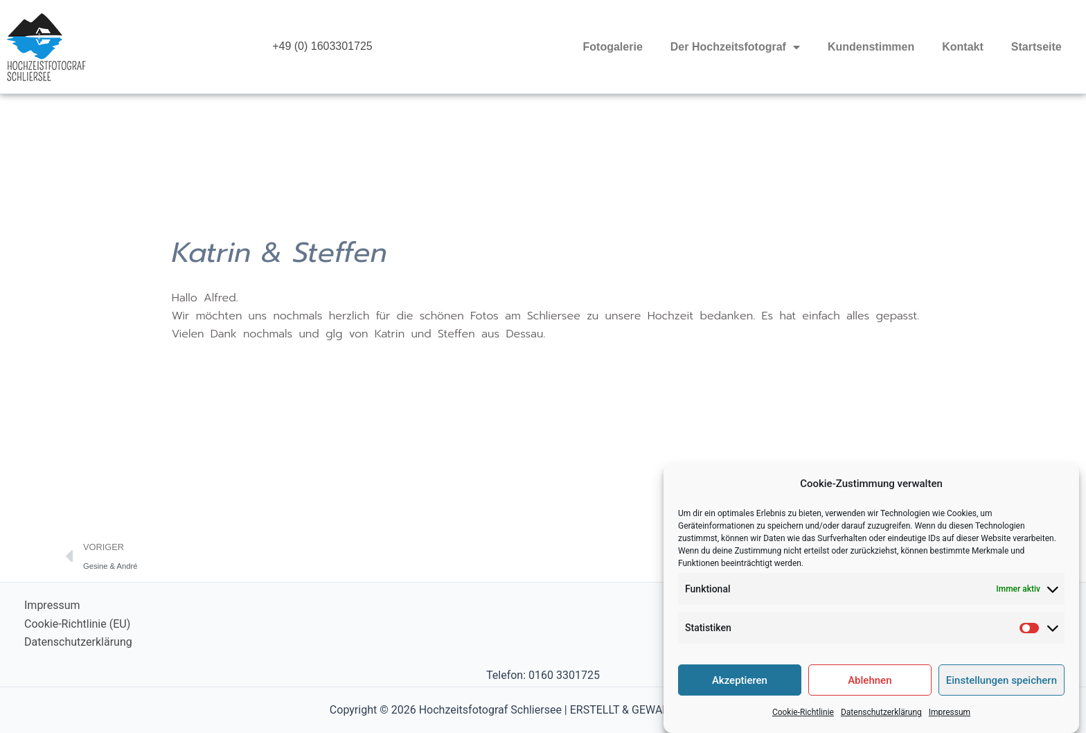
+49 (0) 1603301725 (322, 46)
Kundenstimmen (871, 47)
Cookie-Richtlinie (803, 720)
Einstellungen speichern (1001, 688)
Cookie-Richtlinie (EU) (77, 623)
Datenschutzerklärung (881, 720)
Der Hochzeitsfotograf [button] (735, 47)
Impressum (949, 720)
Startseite (1036, 47)
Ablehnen (869, 688)
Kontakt (962, 47)
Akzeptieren (739, 688)
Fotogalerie (613, 47)
